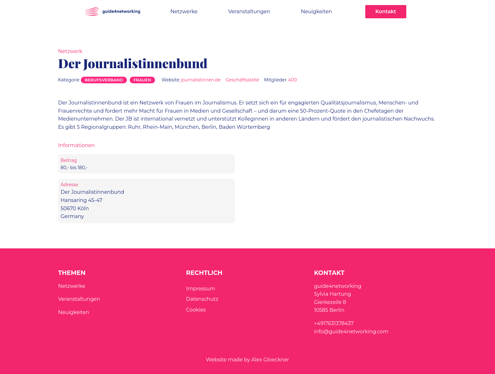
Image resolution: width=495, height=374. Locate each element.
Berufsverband (104, 80)
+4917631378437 (334, 323)
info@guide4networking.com (351, 332)
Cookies (196, 310)
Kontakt (385, 12)
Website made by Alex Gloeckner (247, 360)
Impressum (200, 289)
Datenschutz (202, 299)
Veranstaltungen (249, 12)
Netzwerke (184, 12)
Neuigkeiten (316, 12)
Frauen (142, 80)
